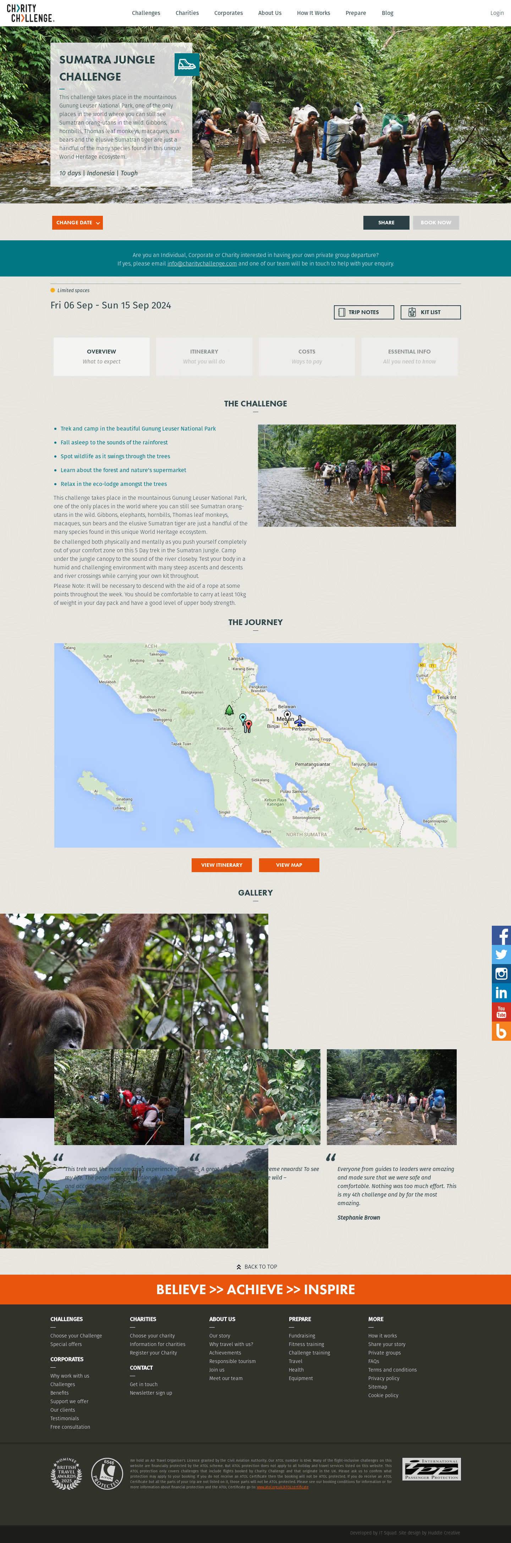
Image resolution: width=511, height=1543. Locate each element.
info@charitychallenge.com (202, 263)
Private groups (384, 1352)
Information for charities (158, 1344)
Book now (436, 222)
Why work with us (69, 1375)
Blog (387, 13)
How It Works (313, 13)
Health (296, 1369)
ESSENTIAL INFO (409, 351)
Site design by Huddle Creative (429, 1533)
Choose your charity (152, 1335)
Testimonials (64, 1418)
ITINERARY (204, 351)
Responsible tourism (232, 1361)
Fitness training (306, 1344)
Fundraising (302, 1335)
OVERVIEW (101, 351)
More (375, 1319)
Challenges (146, 13)
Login (497, 13)
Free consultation (70, 1426)
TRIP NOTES (364, 312)
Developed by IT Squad (373, 1533)
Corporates (228, 13)
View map (289, 865)
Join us (217, 1369)
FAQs (373, 1361)
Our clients (62, 1409)
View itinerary (221, 865)
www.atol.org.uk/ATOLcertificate (283, 1487)
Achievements (225, 1352)
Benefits (59, 1392)
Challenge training (309, 1352)
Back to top (260, 1267)
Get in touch (144, 1384)
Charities (187, 13)
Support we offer (69, 1401)
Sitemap (377, 1386)
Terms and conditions (392, 1369)
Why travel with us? (231, 1344)
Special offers (66, 1344)
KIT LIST (430, 312)
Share (386, 222)
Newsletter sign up (151, 1392)
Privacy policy (384, 1378)
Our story (219, 1335)
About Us (269, 13)
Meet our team (226, 1378)
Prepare (356, 13)
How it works (382, 1335)
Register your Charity (153, 1352)
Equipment (301, 1378)
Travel (295, 1361)
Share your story (387, 1344)
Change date (74, 222)
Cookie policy (383, 1395)
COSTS (306, 351)
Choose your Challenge (76, 1335)
